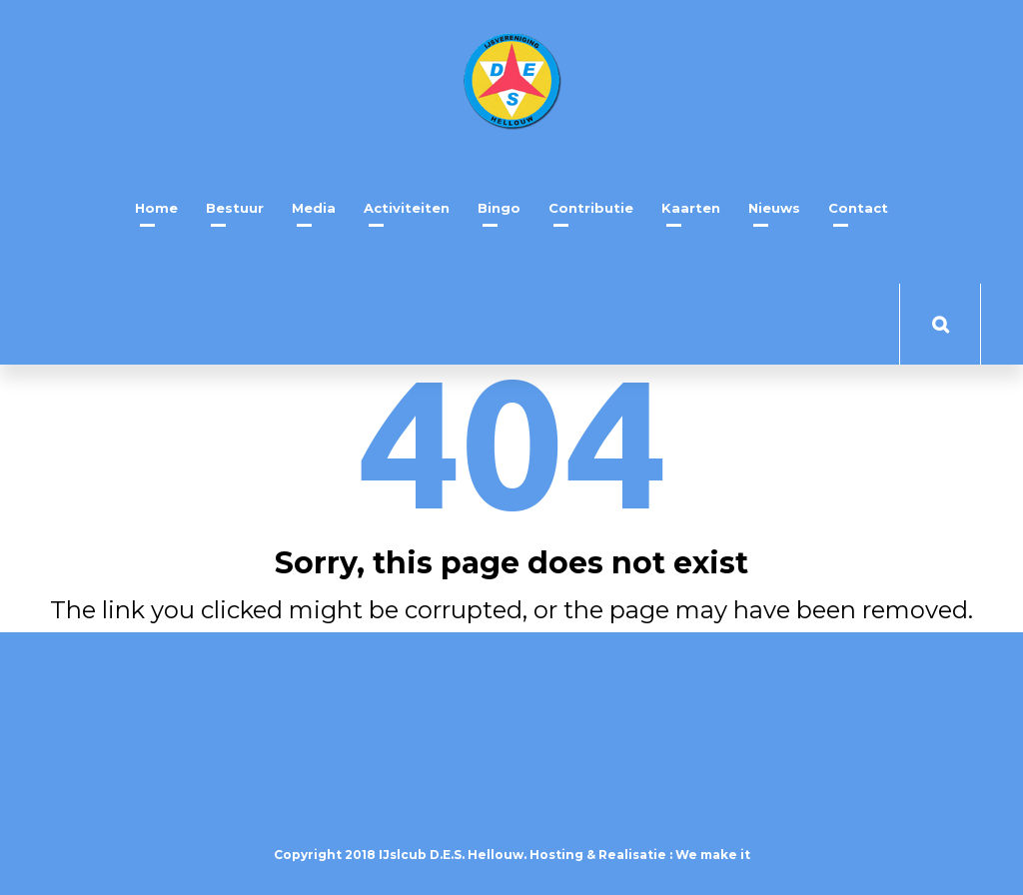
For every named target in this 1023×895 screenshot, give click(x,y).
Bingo (499, 208)
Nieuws (774, 208)
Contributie (590, 208)
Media (314, 208)
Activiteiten (407, 208)
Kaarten (690, 208)
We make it (712, 854)
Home (156, 208)
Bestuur (235, 208)
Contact (858, 208)
